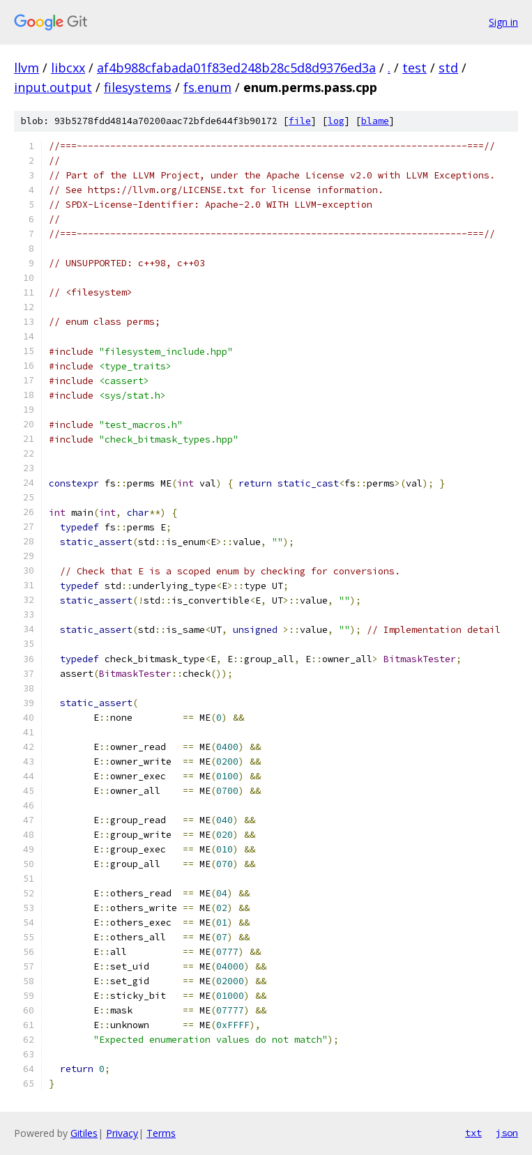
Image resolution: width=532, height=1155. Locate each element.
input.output (53, 87)
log (336, 121)
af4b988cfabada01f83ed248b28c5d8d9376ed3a (236, 67)
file (300, 121)
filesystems (138, 87)
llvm (26, 67)
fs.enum (207, 87)
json (507, 1132)
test (414, 67)
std (448, 67)
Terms (161, 1133)
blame (375, 121)
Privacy (122, 1133)
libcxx (68, 67)
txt (473, 1132)
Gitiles (84, 1133)
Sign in (503, 22)
